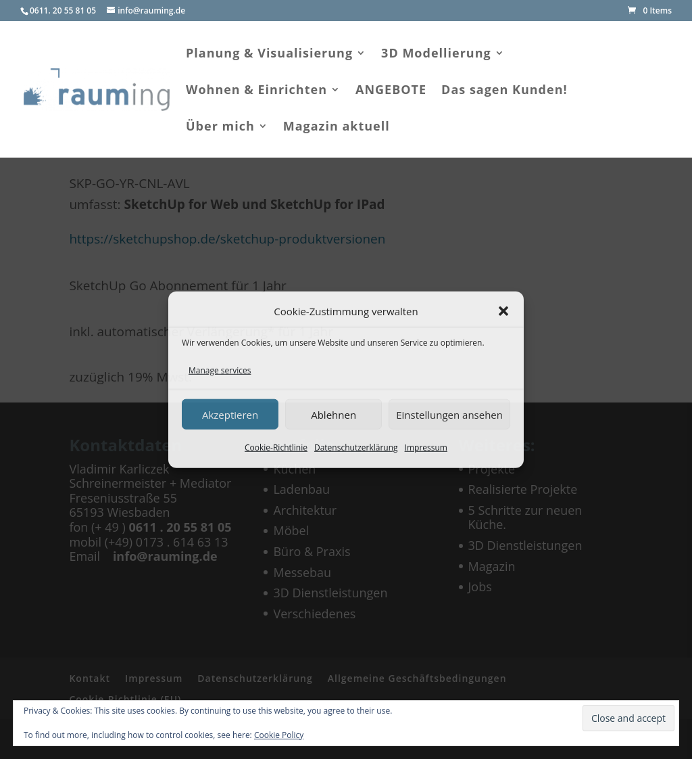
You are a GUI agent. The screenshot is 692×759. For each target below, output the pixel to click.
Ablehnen (333, 414)
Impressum (426, 447)
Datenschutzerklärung (356, 447)
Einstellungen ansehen (449, 414)
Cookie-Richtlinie (276, 447)
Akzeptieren (230, 414)
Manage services (220, 369)
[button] (503, 311)
